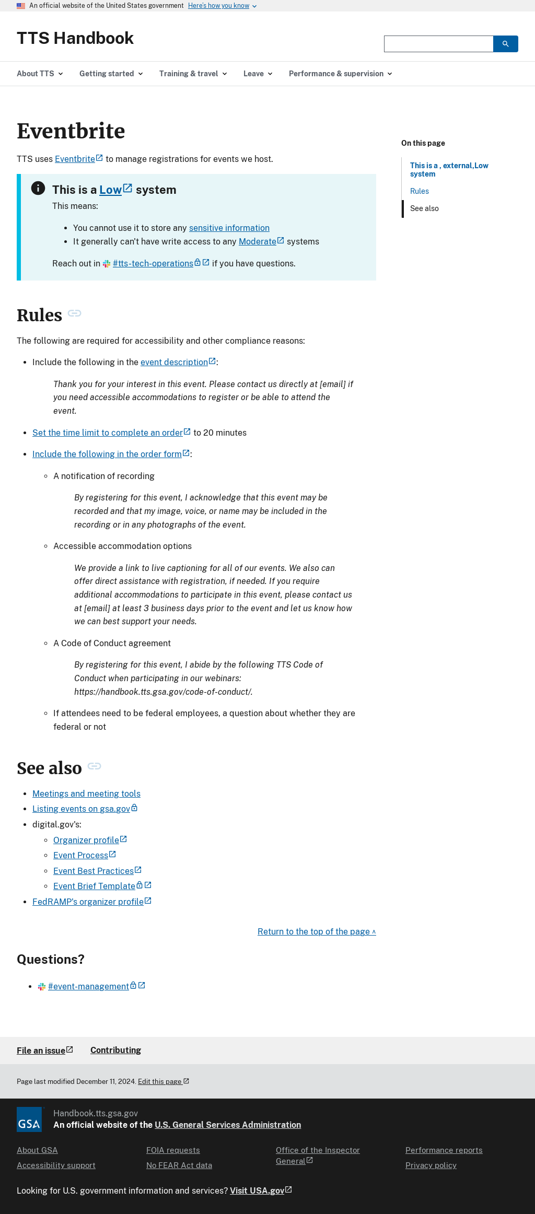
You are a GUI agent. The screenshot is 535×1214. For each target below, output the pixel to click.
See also (424, 208)
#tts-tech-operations (156, 264)
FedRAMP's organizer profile (92, 902)
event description (178, 362)
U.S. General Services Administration (228, 1125)
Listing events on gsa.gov (85, 809)
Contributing (115, 1050)
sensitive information (229, 228)
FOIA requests (173, 1150)
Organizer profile (90, 840)
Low (116, 189)
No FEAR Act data (179, 1165)
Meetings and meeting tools (86, 794)
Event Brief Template (102, 886)
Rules (419, 191)
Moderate (262, 242)
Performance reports (444, 1150)
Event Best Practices (97, 871)
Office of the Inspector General (318, 1155)
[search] (505, 44)
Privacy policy (431, 1165)
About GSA (37, 1150)
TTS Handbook (75, 38)
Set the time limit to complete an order (111, 433)
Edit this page (164, 1081)
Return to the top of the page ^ (317, 932)
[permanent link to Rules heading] (74, 315)
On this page (423, 143)
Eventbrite (79, 159)
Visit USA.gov (261, 1191)
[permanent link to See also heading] (94, 768)
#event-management (92, 986)
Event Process (85, 855)
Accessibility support (56, 1165)
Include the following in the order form (111, 454)
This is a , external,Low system (449, 170)
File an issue (45, 1050)
